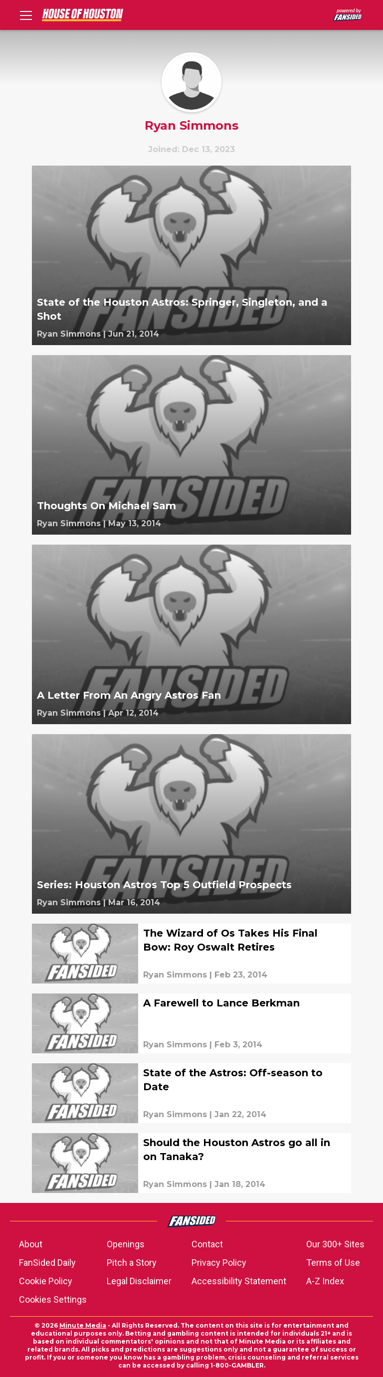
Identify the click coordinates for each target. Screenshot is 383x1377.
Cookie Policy (45, 1281)
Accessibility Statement (239, 1281)
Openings (126, 1244)
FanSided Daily (47, 1262)
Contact (207, 1244)
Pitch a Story (132, 1262)
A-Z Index (325, 1281)
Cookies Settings (53, 1299)
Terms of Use (333, 1262)
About (30, 1244)
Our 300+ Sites (335, 1244)
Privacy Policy (219, 1262)
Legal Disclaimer (139, 1281)
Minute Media (82, 1325)
